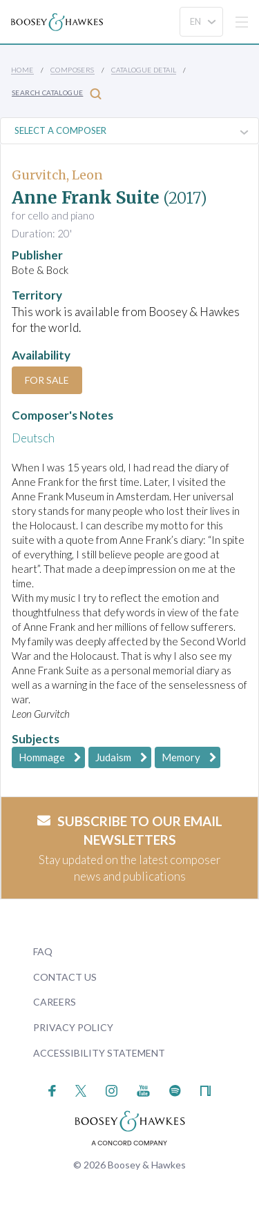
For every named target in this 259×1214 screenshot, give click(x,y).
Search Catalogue (57, 93)
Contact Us (65, 977)
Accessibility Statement (99, 1053)
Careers (54, 1002)
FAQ (42, 951)
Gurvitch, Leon (57, 175)
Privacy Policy (73, 1027)
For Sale (47, 380)
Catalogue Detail (143, 70)
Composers (72, 70)
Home (22, 70)
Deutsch (33, 438)
